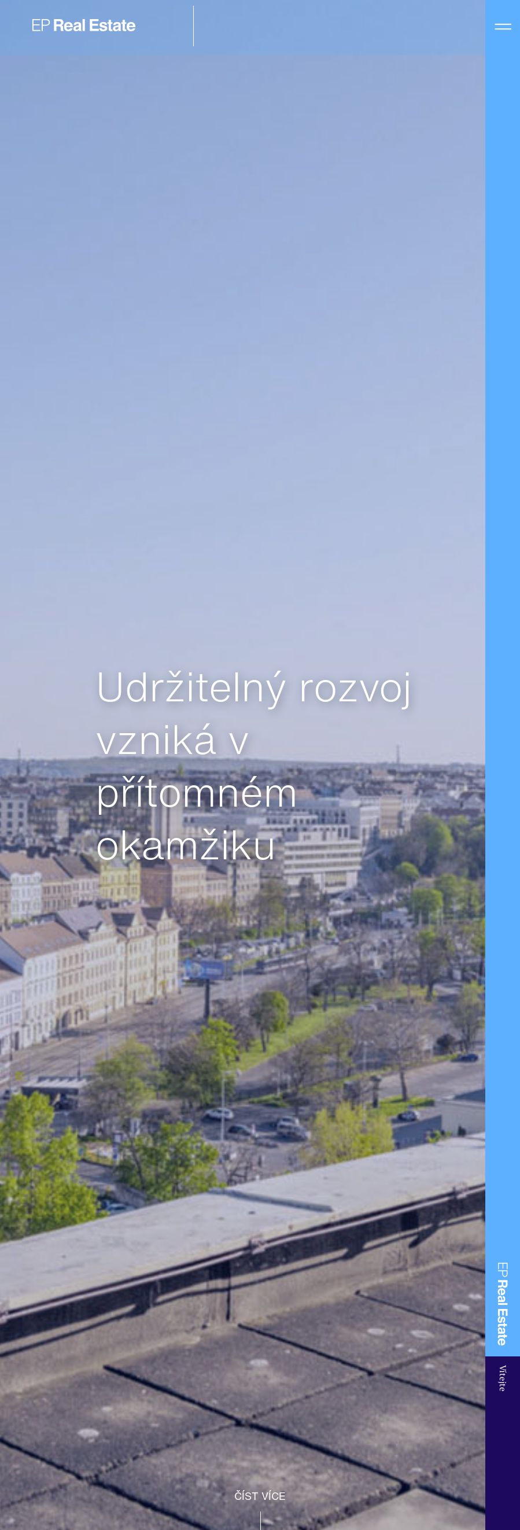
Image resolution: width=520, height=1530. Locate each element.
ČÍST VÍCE (260, 1495)
